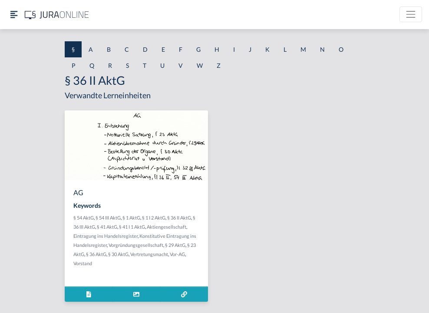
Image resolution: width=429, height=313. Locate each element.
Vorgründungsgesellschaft (136, 245)
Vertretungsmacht (149, 254)
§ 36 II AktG (179, 217)
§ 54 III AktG (108, 217)
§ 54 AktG (83, 217)
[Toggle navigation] (410, 14)
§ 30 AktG (118, 254)
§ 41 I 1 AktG (132, 227)
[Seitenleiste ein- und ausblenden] (14, 14)
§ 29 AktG (175, 245)
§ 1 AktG (131, 217)
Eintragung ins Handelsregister (105, 236)
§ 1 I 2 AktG (153, 217)
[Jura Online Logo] (56, 14)
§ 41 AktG (107, 227)
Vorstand (82, 263)
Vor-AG (177, 254)
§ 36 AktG (96, 254)
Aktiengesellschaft (166, 227)
